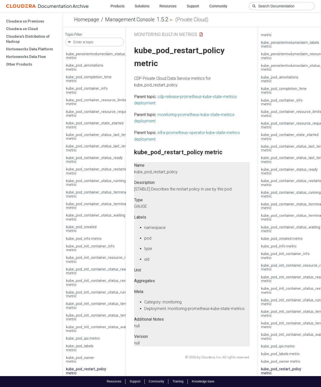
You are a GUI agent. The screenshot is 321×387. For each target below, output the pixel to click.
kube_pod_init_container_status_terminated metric (102, 305)
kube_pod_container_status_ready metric (94, 160)
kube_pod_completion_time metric (88, 79)
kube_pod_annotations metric (84, 67)
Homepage (86, 19)
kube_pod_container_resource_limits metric (96, 102)
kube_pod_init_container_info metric (90, 248)
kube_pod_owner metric (80, 359)
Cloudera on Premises (25, 21)
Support (193, 6)
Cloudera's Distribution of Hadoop (28, 39)
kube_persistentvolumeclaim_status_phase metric (101, 56)
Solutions (142, 6)
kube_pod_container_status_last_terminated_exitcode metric (110, 137)
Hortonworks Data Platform (29, 49)
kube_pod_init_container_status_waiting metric (99, 329)
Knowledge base (203, 381)
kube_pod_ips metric (83, 338)
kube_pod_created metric (81, 229)
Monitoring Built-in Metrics (165, 34)
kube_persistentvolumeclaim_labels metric (290, 44)
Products (117, 6)
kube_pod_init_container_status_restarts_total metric (104, 282)
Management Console (130, 19)
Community (218, 6)
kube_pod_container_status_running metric (96, 183)
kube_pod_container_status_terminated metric (99, 194)
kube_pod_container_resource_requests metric (99, 114)
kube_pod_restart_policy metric (86, 371)
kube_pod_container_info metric (87, 90)
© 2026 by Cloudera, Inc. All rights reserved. (217, 357)
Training (177, 381)
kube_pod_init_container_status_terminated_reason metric (109, 317)
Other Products (19, 64)
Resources (167, 6)
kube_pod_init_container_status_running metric (99, 294)
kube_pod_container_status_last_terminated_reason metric (109, 148)
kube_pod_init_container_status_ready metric (98, 271)
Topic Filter (73, 34)
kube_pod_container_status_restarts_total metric (101, 171)
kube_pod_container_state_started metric (94, 125)
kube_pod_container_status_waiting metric (95, 217)
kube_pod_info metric (84, 239)
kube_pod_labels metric (79, 348)
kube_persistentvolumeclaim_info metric (288, 33)
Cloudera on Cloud (22, 29)
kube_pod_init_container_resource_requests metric (102, 259)
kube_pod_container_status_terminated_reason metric (105, 206)
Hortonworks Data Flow (26, 57)
